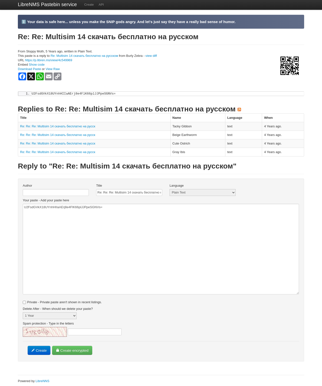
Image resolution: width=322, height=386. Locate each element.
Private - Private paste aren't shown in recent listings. (62, 302)
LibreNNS (42, 381)
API (101, 4)
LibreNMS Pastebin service (47, 4)
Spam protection (48, 324)
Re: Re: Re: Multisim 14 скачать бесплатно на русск (57, 126)
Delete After (58, 309)
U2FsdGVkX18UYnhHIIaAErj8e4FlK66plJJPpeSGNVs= (161, 249)
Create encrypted (72, 351)
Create (89, 4)
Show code (37, 64)
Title (99, 186)
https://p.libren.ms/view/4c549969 (48, 60)
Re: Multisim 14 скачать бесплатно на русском (84, 56)
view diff (151, 56)
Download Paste (29, 69)
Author (27, 186)
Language (177, 186)
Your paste (46, 200)
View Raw (53, 69)
